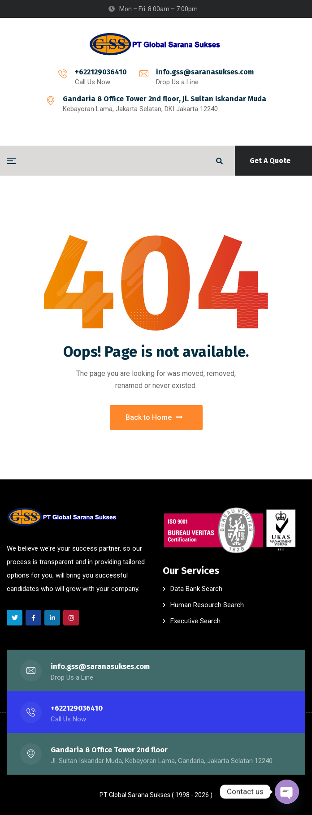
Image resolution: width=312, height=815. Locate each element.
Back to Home (154, 417)
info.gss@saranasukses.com (205, 72)
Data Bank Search (196, 589)
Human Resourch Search (207, 605)
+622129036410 (101, 72)
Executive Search (195, 621)
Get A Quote (270, 160)
